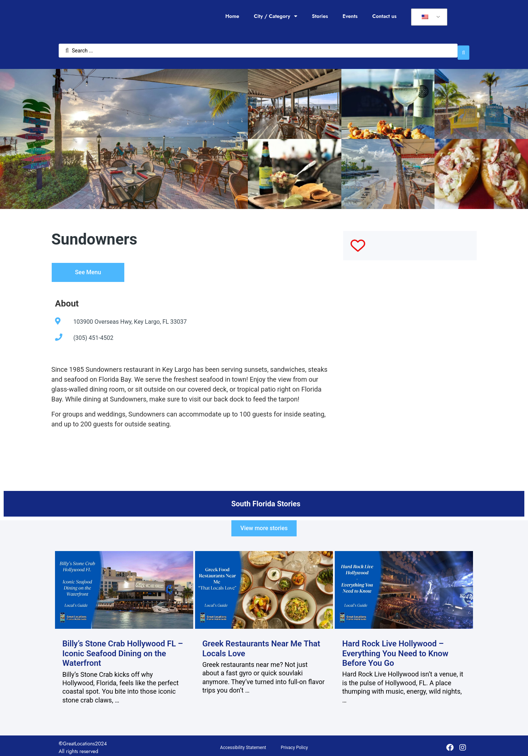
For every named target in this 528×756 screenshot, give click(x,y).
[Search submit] (463, 49)
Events (350, 16)
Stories (320, 16)
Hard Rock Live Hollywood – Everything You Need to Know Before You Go (395, 649)
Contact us (384, 16)
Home (232, 16)
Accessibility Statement (243, 743)
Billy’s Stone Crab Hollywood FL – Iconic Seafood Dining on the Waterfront (122, 649)
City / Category (275, 16)
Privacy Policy (294, 743)
